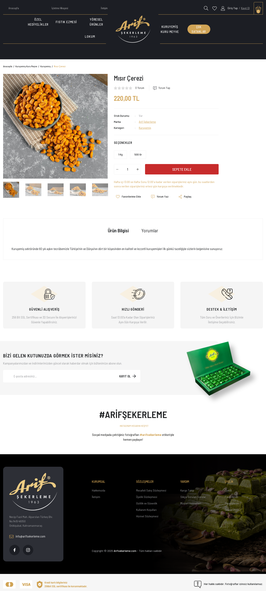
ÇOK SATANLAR (199, 29)
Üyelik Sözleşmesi (146, 493)
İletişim (96, 493)
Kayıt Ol (245, 8)
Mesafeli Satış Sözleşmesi (151, 486)
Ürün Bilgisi (118, 226)
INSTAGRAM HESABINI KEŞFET (134, 421)
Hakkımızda (98, 486)
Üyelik (228, 486)
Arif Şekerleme (147, 121)
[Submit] (127, 372)
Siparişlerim (232, 499)
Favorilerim (231, 493)
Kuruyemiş (145, 127)
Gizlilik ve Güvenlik (146, 499)
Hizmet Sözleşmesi (147, 512)
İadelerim (230, 506)
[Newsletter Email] (71, 372)
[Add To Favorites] (126, 195)
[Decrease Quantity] (117, 169)
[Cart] (258, 8)
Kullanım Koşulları (146, 506)
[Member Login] (229, 8)
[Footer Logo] (33, 487)
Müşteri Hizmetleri (190, 499)
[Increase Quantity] (137, 169)
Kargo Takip (187, 486)
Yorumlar (149, 226)
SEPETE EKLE (182, 169)
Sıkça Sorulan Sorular (193, 493)
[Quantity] (127, 169)
